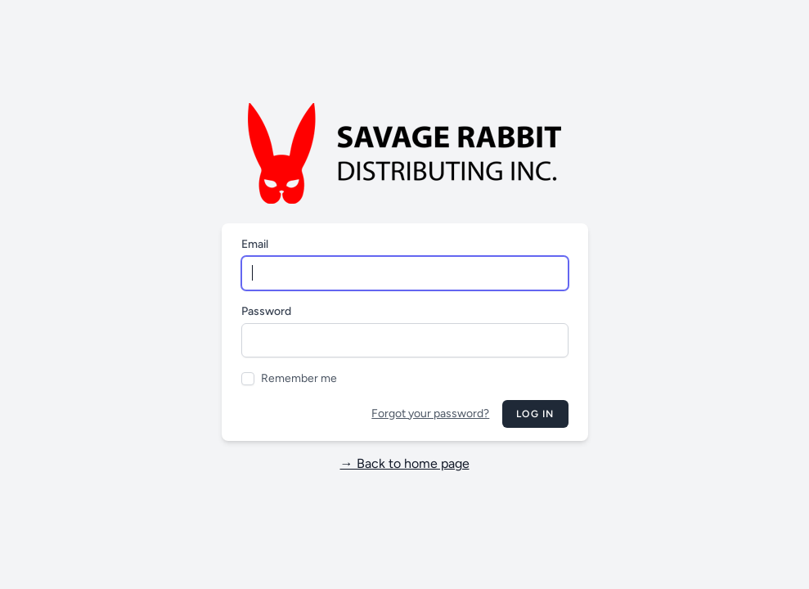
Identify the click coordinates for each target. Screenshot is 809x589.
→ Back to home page (405, 463)
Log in (535, 414)
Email (254, 244)
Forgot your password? (430, 413)
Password (266, 311)
